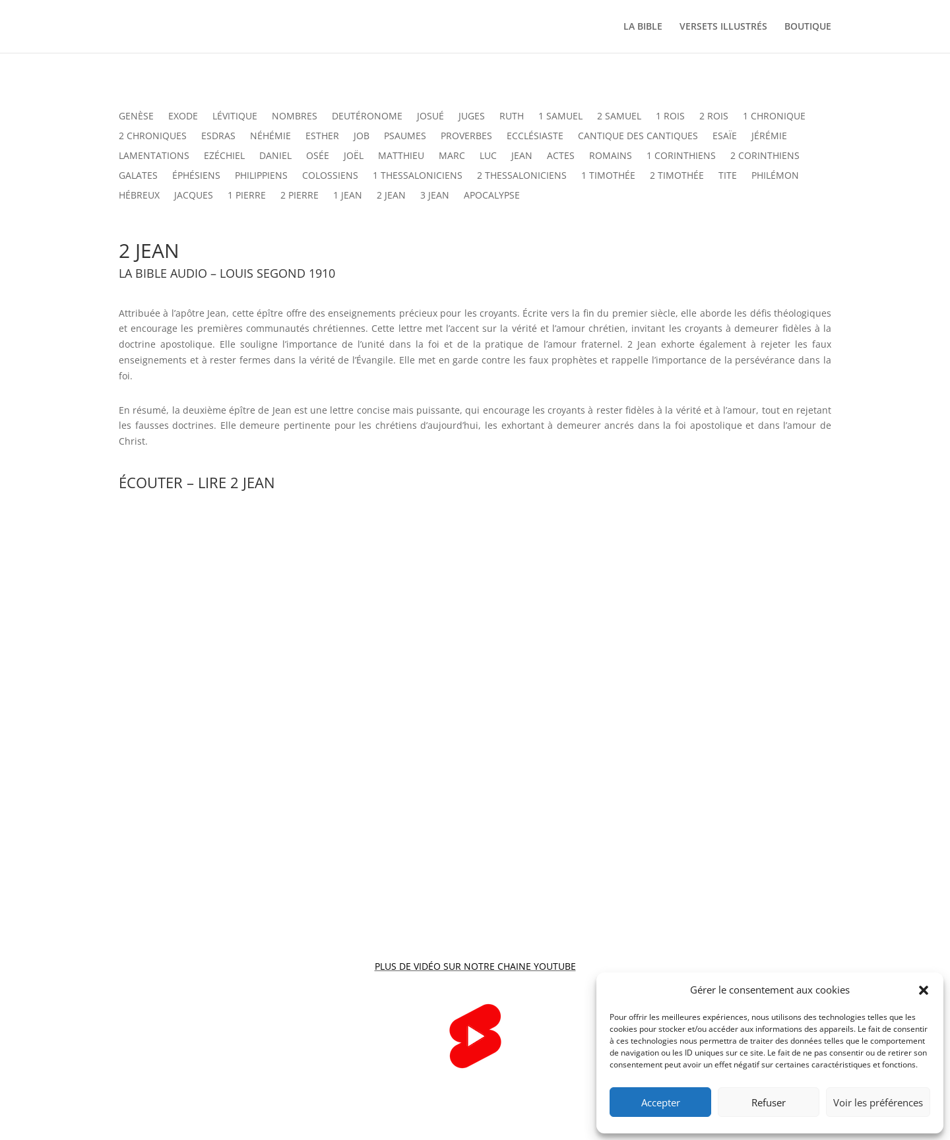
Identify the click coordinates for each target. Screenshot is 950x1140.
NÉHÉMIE (270, 136)
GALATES (138, 176)
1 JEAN (347, 196)
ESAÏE (724, 136)
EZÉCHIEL (224, 156)
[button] (923, 990)
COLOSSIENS (330, 176)
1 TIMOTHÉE (608, 176)
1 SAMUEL (560, 116)
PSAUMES (405, 136)
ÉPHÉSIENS (196, 176)
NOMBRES (294, 116)
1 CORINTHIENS (681, 156)
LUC (488, 156)
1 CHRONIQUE (774, 116)
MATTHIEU (401, 156)
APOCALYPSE (492, 196)
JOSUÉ (430, 116)
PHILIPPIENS (261, 176)
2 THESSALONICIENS (522, 176)
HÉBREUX (139, 196)
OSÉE (317, 156)
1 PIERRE (247, 196)
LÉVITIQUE (234, 116)
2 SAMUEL (619, 116)
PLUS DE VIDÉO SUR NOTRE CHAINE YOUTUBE (475, 966)
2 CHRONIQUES (153, 136)
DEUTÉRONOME (367, 116)
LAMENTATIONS (154, 156)
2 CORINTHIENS (765, 156)
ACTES (561, 156)
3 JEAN (434, 196)
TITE (727, 176)
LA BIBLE (642, 27)
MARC (452, 156)
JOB (361, 136)
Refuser (768, 1102)
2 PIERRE (299, 196)
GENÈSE (136, 116)
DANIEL (275, 156)
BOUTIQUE (807, 27)
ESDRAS (218, 136)
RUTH (511, 116)
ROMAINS (610, 156)
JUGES (472, 116)
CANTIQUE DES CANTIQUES (638, 136)
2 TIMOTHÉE (677, 176)
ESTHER (322, 136)
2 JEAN (391, 196)
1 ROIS (670, 116)
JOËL (354, 156)
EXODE (183, 116)
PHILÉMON (775, 176)
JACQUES (193, 196)
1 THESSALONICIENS (417, 176)
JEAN (521, 156)
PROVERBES (466, 136)
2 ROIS (713, 116)
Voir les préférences (878, 1102)
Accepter (660, 1102)
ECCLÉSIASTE (535, 136)
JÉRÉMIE (769, 136)
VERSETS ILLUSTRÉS (723, 27)
